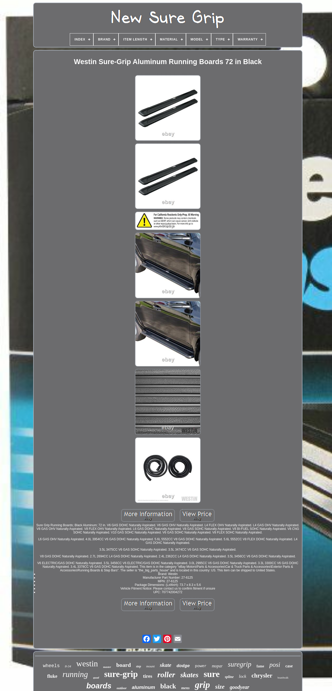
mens (185, 688)
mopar (217, 666)
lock (242, 676)
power (201, 666)
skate (165, 665)
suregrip (239, 664)
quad (96, 677)
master (107, 666)
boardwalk (283, 677)
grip (202, 685)
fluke (52, 676)
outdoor (122, 688)
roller (166, 674)
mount (150, 666)
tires (147, 676)
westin (87, 663)
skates (189, 675)
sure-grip (121, 674)
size (220, 686)
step (138, 666)
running (75, 674)
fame (260, 666)
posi (274, 664)
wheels (51, 665)
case (289, 666)
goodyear (240, 687)
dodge (183, 665)
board (123, 665)
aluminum (143, 687)
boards (99, 686)
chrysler (261, 675)
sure (212, 674)
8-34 (68, 666)
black (168, 686)
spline (229, 677)
